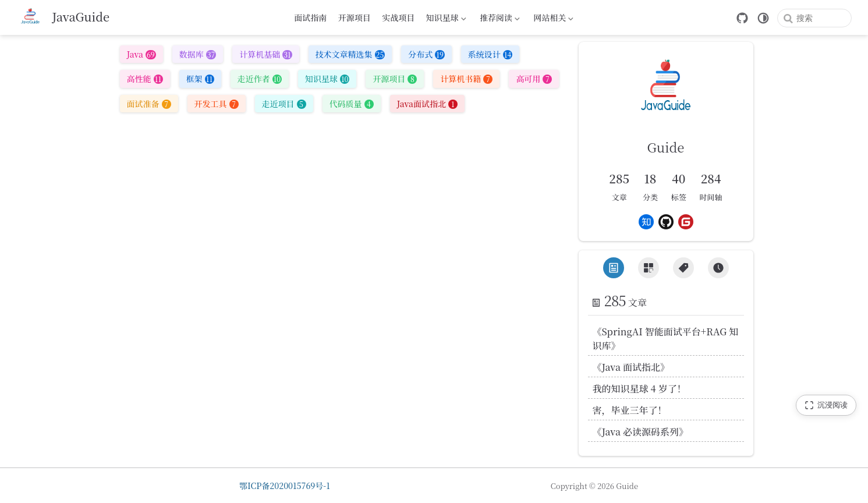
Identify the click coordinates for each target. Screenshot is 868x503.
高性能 (145, 78)
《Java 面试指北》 (631, 367)
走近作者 (260, 78)
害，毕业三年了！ (630, 410)
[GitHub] (742, 18)
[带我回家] (62, 17)
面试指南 (310, 17)
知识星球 (444, 19)
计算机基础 (265, 54)
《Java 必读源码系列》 (641, 431)
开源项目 (354, 17)
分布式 (426, 54)
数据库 (198, 54)
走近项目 (284, 103)
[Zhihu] (646, 221)
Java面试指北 (427, 103)
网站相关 (552, 19)
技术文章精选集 (350, 54)
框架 (200, 78)
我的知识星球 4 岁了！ (639, 388)
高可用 (534, 78)
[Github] (666, 221)
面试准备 (149, 103)
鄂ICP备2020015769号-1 (284, 485)
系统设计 (490, 54)
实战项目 (398, 17)
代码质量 (352, 103)
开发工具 (216, 103)
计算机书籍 (466, 78)
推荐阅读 (499, 19)
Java (141, 54)
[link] (666, 108)
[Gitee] (685, 221)
